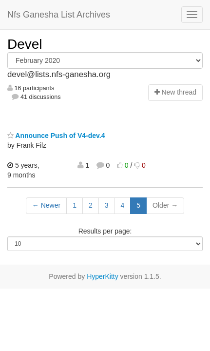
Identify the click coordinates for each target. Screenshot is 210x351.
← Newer (46, 205)
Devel (24, 44)
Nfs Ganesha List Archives (58, 15)
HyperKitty (102, 276)
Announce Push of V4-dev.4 (56, 135)
